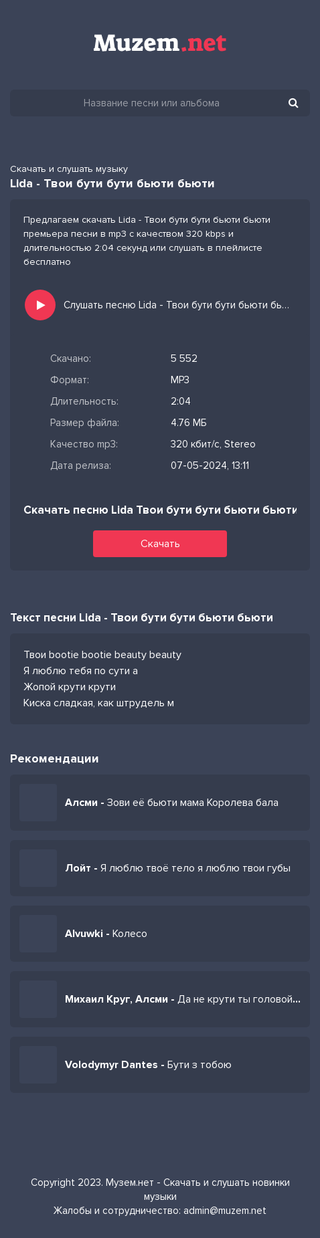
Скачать (160, 543)
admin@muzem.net (224, 1211)
